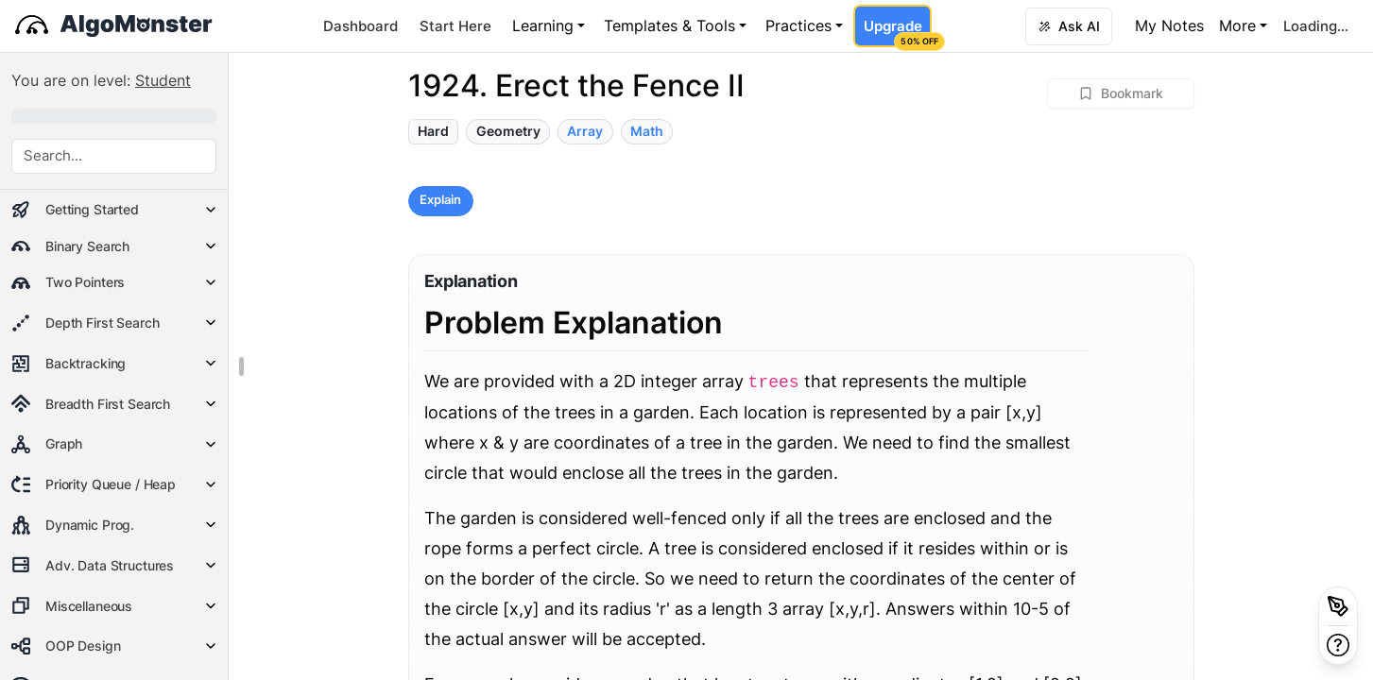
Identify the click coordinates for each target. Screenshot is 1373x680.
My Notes (1169, 25)
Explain (440, 200)
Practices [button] (798, 25)
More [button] (1237, 25)
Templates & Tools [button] (669, 25)
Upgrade (898, 32)
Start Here (455, 26)
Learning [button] (543, 25)
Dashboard (360, 26)
